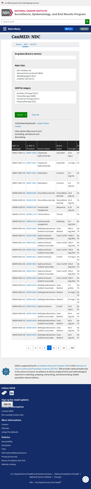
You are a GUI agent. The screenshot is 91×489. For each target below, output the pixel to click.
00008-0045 (31, 193)
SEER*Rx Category (23, 88)
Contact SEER (7, 411)
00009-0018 (31, 285)
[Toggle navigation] (12, 28)
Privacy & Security (9, 456)
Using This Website (10, 432)
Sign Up (7, 404)
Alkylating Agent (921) (45, 76)
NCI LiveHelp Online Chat (12, 414)
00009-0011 (31, 242)
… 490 (71, 347)
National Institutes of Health (67, 474)
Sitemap (5, 428)
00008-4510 (31, 221)
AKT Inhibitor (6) (45, 70)
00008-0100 (31, 207)
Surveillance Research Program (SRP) (53, 365)
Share (69, 29)
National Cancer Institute (40, 477)
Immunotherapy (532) (45, 101)
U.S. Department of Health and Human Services (31, 474)
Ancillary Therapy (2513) (45, 93)
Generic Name (44, 148)
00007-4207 (31, 162)
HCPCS (33, 44)
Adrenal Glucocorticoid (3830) (45, 73)
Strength (72, 148)
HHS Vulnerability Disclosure (14, 452)
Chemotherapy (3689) (45, 96)
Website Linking (9, 464)
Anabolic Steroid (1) (45, 78)
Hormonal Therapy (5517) (45, 98)
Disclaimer (6, 445)
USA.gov (57, 477)
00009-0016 (31, 278)
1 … (29, 347)
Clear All (35, 114)
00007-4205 (31, 152)
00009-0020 (31, 292)
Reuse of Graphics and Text (13, 460)
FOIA (4, 449)
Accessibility (7, 441)
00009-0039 (31, 313)
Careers (5, 424)
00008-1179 (31, 214)
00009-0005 (31, 235)
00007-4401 (31, 173)
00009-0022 (31, 299)
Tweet (76, 29)
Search (20, 114)
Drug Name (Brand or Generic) (28, 53)
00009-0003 (31, 228)
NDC (26, 44)
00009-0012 (31, 256)
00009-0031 (31, 306)
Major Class (20, 65)
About (18, 44)
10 (64, 347)
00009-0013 (31, 263)
